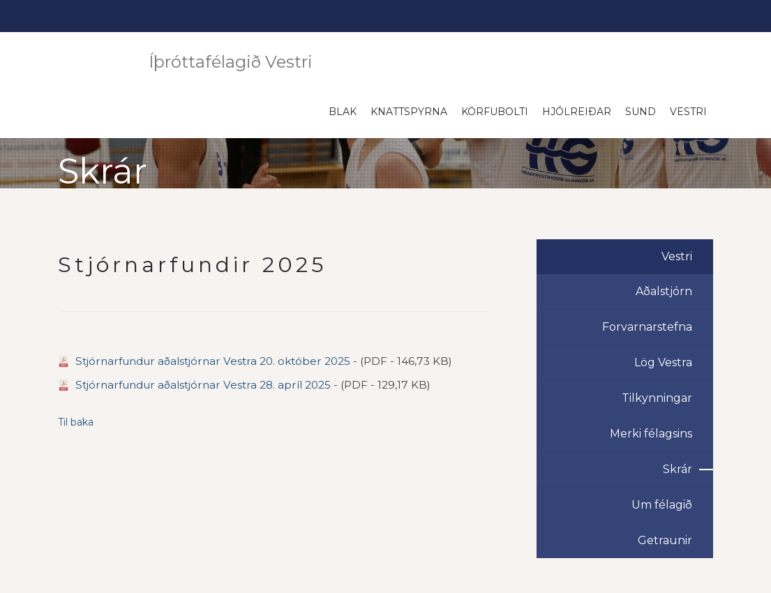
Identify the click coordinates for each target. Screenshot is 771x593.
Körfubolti (494, 111)
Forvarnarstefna (647, 326)
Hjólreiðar (576, 111)
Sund (640, 111)
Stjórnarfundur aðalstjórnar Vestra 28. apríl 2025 (203, 384)
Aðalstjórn (664, 291)
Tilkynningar (657, 398)
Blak (343, 111)
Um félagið (661, 504)
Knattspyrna (408, 111)
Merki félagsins (651, 433)
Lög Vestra (663, 362)
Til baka (75, 422)
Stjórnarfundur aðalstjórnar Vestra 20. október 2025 (212, 361)
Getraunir (665, 540)
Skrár (677, 469)
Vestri (688, 111)
